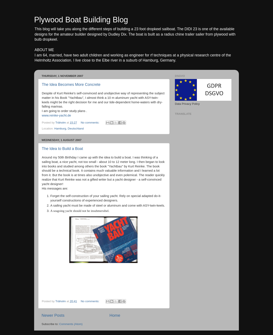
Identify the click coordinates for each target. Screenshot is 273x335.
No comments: (90, 122)
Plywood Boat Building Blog (81, 19)
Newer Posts (53, 315)
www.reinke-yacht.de (56, 115)
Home (114, 315)
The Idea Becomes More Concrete (71, 84)
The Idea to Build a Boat (62, 149)
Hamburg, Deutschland (69, 128)
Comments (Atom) (71, 324)
